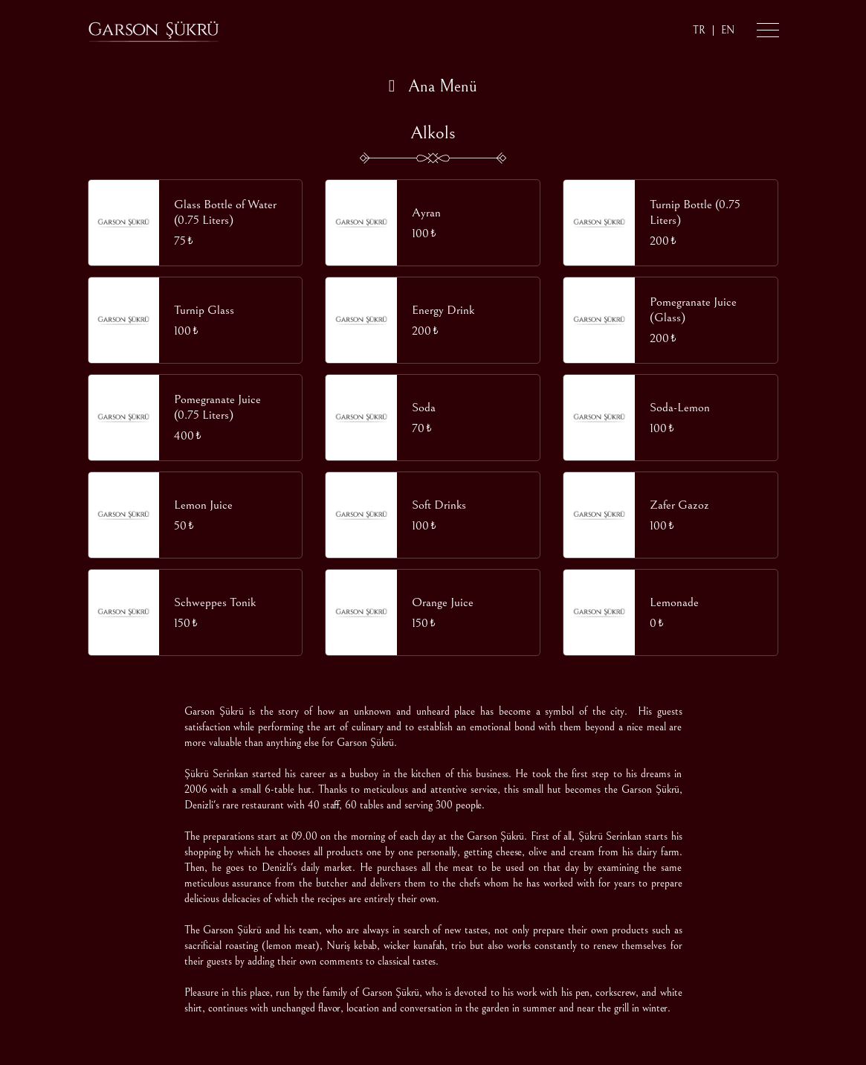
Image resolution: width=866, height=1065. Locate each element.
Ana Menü (433, 86)
